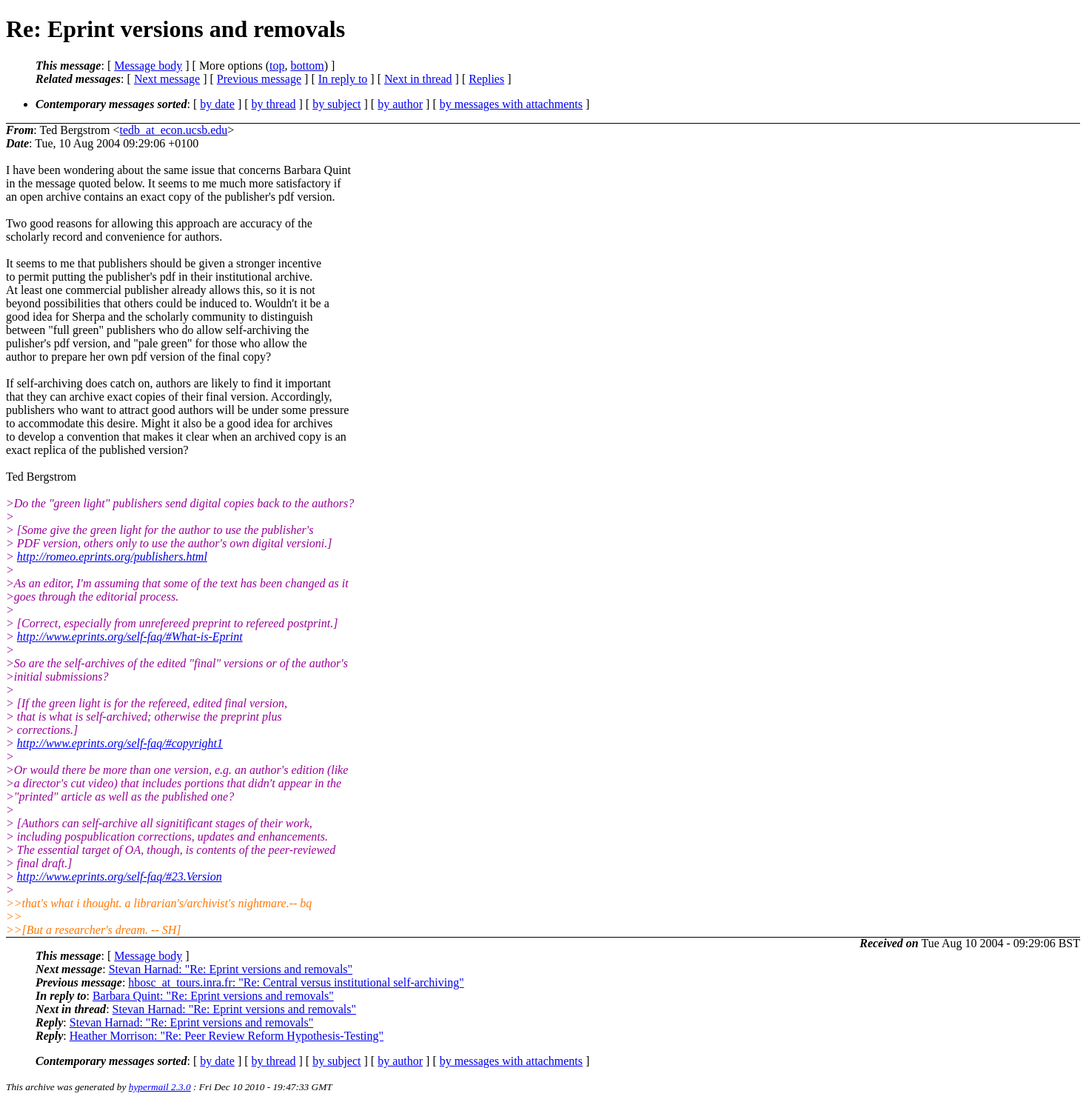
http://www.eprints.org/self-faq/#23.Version (119, 876)
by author (400, 104)
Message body (148, 65)
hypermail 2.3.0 (160, 1086)
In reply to (343, 79)
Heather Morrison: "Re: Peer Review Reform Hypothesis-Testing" (226, 1035)
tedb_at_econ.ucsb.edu (174, 130)
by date (217, 104)
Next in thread (418, 79)
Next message (167, 79)
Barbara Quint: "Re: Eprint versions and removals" (213, 995)
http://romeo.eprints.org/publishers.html (112, 556)
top (276, 65)
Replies (486, 79)
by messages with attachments (511, 104)
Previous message (259, 79)
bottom (307, 65)
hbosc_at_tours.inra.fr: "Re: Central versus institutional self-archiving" (295, 982)
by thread (274, 104)
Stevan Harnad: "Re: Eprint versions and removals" (230, 969)
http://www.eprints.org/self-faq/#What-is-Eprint (130, 636)
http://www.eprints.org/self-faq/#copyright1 (120, 743)
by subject (336, 104)
